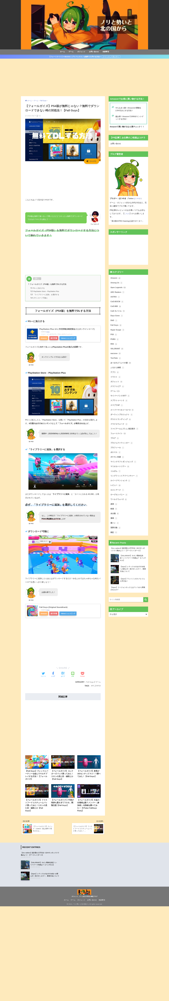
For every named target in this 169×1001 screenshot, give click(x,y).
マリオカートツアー (120, 471)
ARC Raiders (117, 293)
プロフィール (117, 451)
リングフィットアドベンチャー (125, 480)
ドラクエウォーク (119, 427)
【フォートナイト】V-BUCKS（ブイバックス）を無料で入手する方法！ (75, 57)
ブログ (114, 442)
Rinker (48, 332)
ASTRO (115, 298)
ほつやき (137, 199)
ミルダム (115, 476)
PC (93, 686)
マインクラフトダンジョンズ (124, 466)
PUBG (114, 341)
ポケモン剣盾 (117, 461)
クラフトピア (117, 389)
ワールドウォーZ (119, 504)
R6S (113, 346)
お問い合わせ (94, 52)
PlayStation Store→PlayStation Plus (45, 292)
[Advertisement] (84, 77)
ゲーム (71, 52)
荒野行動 (115, 533)
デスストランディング (121, 423)
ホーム (62, 52)
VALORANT (117, 350)
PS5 (113, 336)
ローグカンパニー (119, 500)
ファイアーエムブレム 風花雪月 (125, 432)
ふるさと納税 (117, 370)
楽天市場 (54, 339)
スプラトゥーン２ (119, 403)
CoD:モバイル (118, 312)
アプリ (114, 374)
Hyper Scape (117, 331)
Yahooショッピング (68, 339)
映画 (114, 514)
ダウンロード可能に (39, 298)
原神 (114, 509)
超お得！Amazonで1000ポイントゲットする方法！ (130, 118)
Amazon (44, 339)
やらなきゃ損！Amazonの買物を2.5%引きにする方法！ (129, 109)
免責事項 (105, 52)
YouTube (115, 360)
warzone (115, 355)
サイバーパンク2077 (120, 398)
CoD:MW (115, 307)
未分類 (114, 519)
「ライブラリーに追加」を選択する (45, 295)
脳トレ (114, 528)
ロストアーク (117, 495)
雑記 (114, 538)
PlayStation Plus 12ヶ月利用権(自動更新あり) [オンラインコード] (68, 330)
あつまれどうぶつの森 (121, 365)
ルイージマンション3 (120, 485)
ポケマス (115, 456)
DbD (114, 322)
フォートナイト (118, 437)
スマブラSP (117, 408)
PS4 (99, 686)
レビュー (115, 490)
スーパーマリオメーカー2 (122, 413)
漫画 (114, 524)
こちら (127, 214)
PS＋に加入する (38, 288)
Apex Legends (118, 288)
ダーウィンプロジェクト (122, 418)
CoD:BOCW (117, 302)
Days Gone (116, 317)
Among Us (116, 283)
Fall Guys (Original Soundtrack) (53, 608)
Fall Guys (90, 682)
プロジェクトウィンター (122, 447)
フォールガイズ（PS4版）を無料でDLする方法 (47, 284)
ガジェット (81, 52)
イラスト (115, 379)
